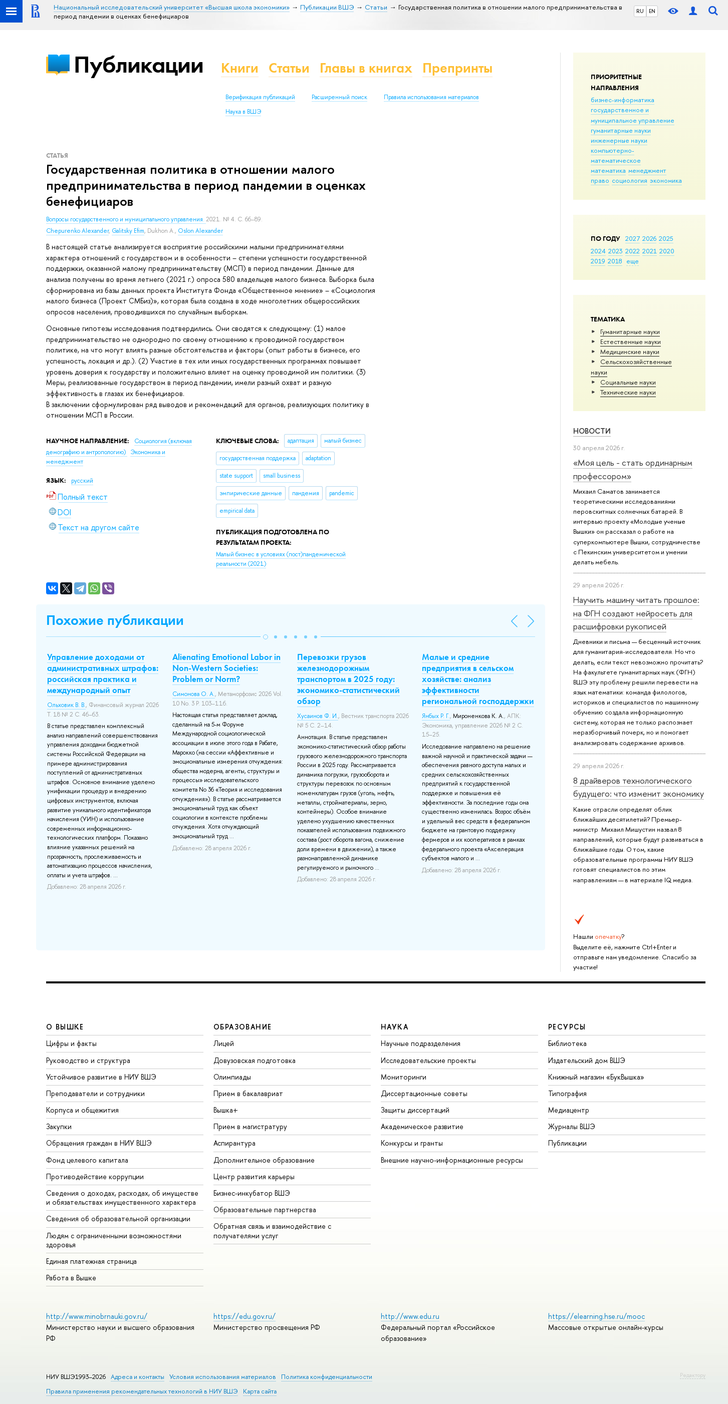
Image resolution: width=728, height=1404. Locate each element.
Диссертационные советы (424, 1093)
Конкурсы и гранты (412, 1143)
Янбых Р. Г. (436, 716)
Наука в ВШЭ (243, 112)
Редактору (692, 1374)
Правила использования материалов (431, 97)
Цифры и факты (71, 1043)
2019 (598, 260)
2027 (632, 238)
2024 (598, 250)
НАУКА (394, 1026)
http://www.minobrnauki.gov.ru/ (96, 1316)
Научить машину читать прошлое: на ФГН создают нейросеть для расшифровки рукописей (636, 613)
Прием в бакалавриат (248, 1093)
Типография (567, 1093)
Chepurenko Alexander (77, 231)
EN (652, 11)
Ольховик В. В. (66, 705)
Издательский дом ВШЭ (586, 1060)
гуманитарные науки (621, 130)
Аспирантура (234, 1143)
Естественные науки (630, 341)
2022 (632, 250)
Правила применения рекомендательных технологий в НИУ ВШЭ (142, 1391)
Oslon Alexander (200, 231)
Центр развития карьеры (254, 1176)
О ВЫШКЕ (65, 1026)
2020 (666, 250)
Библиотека (567, 1043)
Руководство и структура (88, 1060)
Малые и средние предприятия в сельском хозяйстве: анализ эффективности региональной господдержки (478, 679)
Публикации (138, 64)
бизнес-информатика (622, 99)
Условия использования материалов (222, 1376)
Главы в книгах (366, 68)
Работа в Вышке (71, 1277)
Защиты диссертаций (415, 1110)
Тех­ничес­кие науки (628, 392)
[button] (266, 637)
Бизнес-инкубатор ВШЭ (251, 1193)
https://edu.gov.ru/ (244, 1316)
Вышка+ (225, 1110)
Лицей (223, 1043)
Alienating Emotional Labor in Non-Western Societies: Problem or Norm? (226, 667)
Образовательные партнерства (264, 1209)
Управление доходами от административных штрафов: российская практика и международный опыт (102, 673)
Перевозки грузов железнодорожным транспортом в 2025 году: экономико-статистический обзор (348, 679)
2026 (649, 238)
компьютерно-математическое (616, 155)
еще (632, 260)
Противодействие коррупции (95, 1176)
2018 (615, 260)
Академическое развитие (422, 1126)
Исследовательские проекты (428, 1060)
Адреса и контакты (137, 1376)
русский (82, 481)
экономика (666, 180)
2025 (666, 238)
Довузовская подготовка (254, 1060)
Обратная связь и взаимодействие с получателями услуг (272, 1230)
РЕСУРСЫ (567, 1026)
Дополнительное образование (264, 1160)
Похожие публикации (115, 620)
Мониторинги (403, 1077)
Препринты (457, 68)
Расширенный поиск (339, 97)
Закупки (59, 1126)
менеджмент (647, 170)
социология (629, 180)
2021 (649, 250)
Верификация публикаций (260, 97)
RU (640, 11)
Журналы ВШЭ (571, 1126)
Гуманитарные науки (630, 331)
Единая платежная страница (91, 1261)
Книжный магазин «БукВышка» (596, 1077)
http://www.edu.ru (410, 1316)
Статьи (289, 68)
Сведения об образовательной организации (118, 1218)
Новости (592, 431)
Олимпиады (232, 1077)
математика (608, 170)
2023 (615, 250)
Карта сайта (260, 1391)
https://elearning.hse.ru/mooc (596, 1316)
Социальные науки (628, 382)
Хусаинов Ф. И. (317, 716)
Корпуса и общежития (82, 1110)
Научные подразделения (420, 1043)
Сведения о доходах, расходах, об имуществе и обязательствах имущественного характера (122, 1197)
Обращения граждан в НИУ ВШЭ (99, 1143)
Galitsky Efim (128, 231)
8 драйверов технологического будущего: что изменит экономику (638, 787)
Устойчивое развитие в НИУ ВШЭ (101, 1077)
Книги (240, 68)
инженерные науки (619, 140)
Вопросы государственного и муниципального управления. (126, 219)
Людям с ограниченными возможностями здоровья (113, 1240)
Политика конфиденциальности (326, 1376)
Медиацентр (568, 1110)
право (600, 180)
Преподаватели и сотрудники (95, 1093)
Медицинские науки (629, 351)
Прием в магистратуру (250, 1126)
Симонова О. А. (193, 694)
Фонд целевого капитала (87, 1160)
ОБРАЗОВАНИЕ (242, 1026)
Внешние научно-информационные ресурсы (452, 1160)
